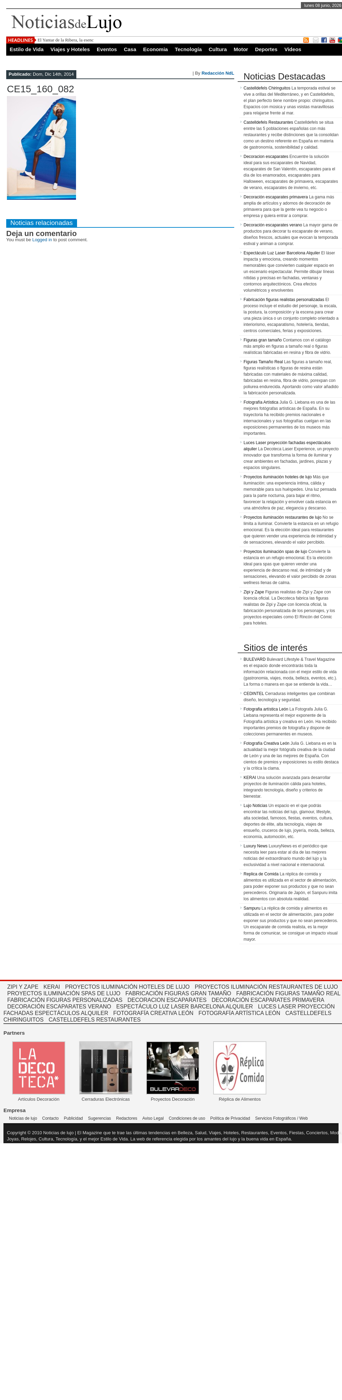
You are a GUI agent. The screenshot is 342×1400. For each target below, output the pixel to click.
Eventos (107, 49)
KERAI (250, 777)
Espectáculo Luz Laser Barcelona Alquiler (282, 253)
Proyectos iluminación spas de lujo (275, 551)
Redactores (126, 1118)
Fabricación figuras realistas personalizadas (284, 299)
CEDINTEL (254, 693)
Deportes (266, 49)
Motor (241, 49)
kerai (52, 987)
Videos (292, 49)
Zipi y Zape (254, 592)
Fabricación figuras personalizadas (64, 1000)
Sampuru (252, 908)
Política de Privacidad (230, 1118)
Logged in (42, 239)
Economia (155, 49)
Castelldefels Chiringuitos (267, 88)
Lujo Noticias (255, 805)
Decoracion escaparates (266, 156)
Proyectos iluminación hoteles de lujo (278, 477)
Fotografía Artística (261, 402)
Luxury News (255, 846)
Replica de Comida (261, 874)
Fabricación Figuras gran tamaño (178, 993)
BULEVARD (255, 659)
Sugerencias (99, 1118)
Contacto (50, 1118)
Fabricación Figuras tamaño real (288, 993)
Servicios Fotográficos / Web (281, 1118)
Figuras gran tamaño (263, 340)
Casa (130, 49)
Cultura (218, 49)
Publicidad (73, 1118)
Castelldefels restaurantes (95, 1020)
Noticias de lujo (23, 1118)
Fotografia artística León (266, 709)
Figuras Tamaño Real (263, 361)
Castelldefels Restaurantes (268, 122)
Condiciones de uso (187, 1118)
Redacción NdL (217, 73)
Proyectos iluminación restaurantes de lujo (282, 517)
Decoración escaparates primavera (276, 197)
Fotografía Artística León (240, 1013)
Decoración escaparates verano (273, 225)
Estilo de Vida (27, 49)
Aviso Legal (153, 1118)
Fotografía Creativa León (266, 743)
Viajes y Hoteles (70, 49)
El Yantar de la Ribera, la (60, 40)
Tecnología (188, 49)
